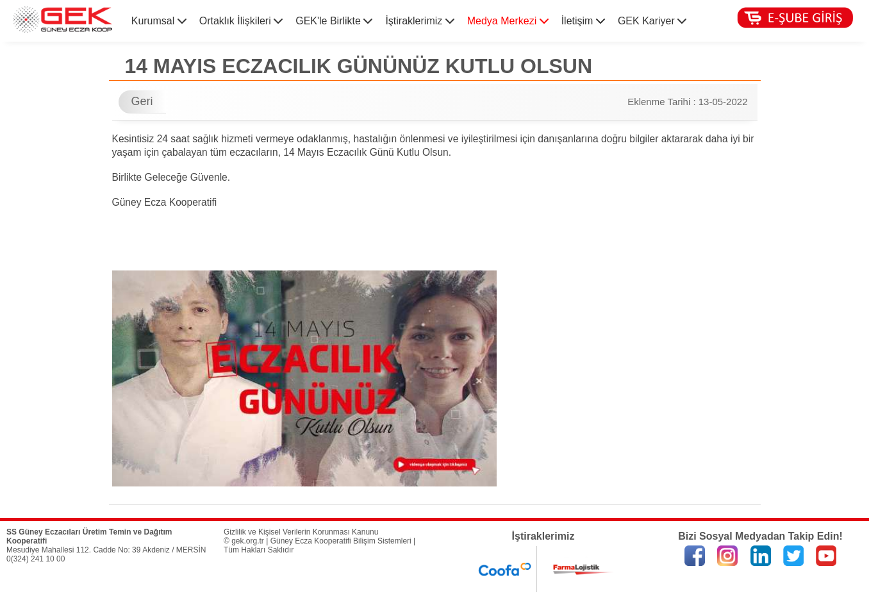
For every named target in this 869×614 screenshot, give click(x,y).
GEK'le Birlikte (333, 20)
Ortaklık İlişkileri (241, 20)
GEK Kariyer (652, 20)
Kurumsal (158, 20)
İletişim (583, 20)
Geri (142, 101)
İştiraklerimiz (419, 20)
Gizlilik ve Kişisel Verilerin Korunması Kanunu (301, 531)
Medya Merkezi (508, 20)
